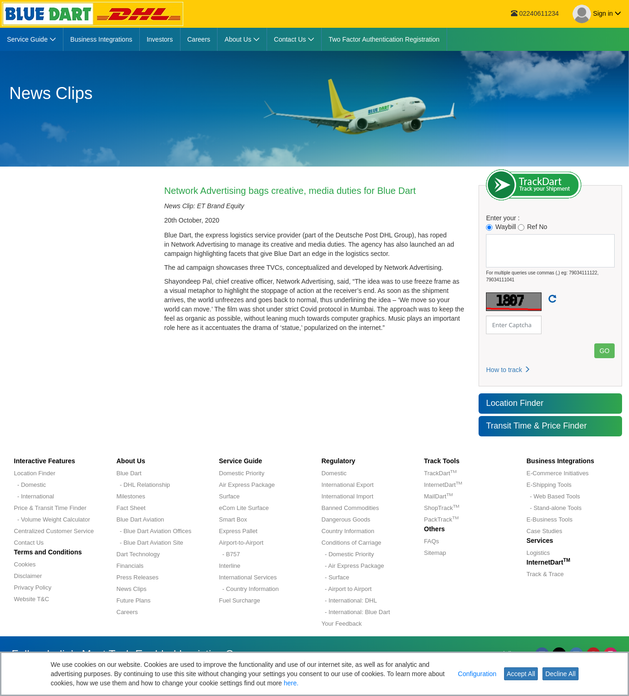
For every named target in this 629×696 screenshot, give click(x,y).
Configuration (477, 673)
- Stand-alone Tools (554, 507)
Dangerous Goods (346, 519)
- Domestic (30, 484)
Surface (229, 496)
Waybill (501, 227)
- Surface (335, 577)
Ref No (533, 227)
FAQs (431, 541)
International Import (348, 496)
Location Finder (514, 403)
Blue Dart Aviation (140, 519)
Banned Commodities (350, 507)
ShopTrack (441, 507)
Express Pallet (238, 531)
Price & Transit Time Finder (50, 507)
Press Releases (138, 577)
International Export (348, 484)
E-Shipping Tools (549, 484)
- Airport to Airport (347, 588)
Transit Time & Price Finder (536, 425)
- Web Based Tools (553, 496)
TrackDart (440, 473)
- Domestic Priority (348, 554)
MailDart (438, 496)
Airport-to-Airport (241, 542)
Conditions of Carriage (351, 542)
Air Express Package (247, 484)
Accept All (521, 673)
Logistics (538, 552)
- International (34, 496)
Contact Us (29, 542)
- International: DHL (349, 600)
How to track (508, 369)
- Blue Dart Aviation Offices (154, 531)
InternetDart (443, 484)
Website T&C (31, 599)
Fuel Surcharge (239, 600)
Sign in (597, 14)
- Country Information (249, 588)
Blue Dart (129, 473)
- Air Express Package (353, 565)
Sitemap (435, 552)
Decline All (560, 673)
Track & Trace (545, 574)
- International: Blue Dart (356, 612)
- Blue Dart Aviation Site (150, 542)
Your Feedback (342, 623)
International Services (248, 577)
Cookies (25, 564)
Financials (130, 565)
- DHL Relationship (143, 484)
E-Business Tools (550, 519)
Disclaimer (28, 575)
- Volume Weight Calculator (52, 519)
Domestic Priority (241, 473)
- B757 (229, 554)
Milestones (131, 496)
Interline (229, 565)
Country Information (348, 531)
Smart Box (233, 519)
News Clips (132, 588)
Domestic (334, 473)
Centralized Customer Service (54, 531)
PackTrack (441, 519)
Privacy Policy (32, 587)
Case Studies (544, 531)
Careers (127, 612)
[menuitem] (31, 39)
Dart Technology (138, 554)
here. (291, 683)
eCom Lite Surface (244, 507)
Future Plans (134, 600)
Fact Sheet (131, 507)
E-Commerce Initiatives (558, 473)
